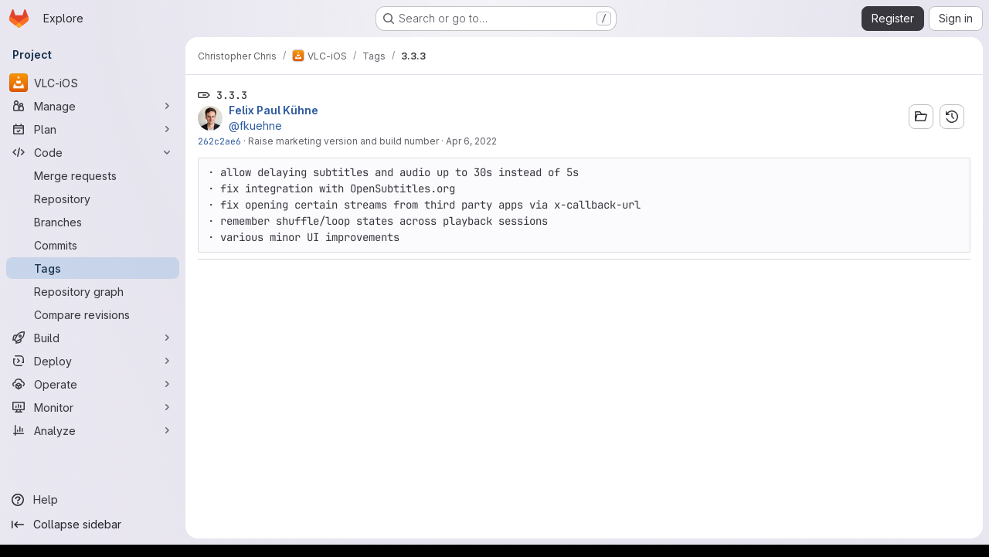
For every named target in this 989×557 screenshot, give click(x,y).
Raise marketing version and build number (343, 141)
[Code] (92, 152)
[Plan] (92, 129)
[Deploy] (92, 361)
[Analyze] (92, 430)
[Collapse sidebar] (92, 524)
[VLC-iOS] (92, 82)
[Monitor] (92, 407)
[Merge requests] (92, 175)
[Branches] (92, 222)
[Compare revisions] (92, 314)
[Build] (92, 337)
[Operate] (92, 384)
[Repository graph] (92, 291)
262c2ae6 (219, 141)
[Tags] (92, 268)
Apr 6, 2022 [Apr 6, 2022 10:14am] (471, 141)
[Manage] (92, 106)
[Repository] (92, 198)
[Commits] (92, 245)
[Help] (92, 500)
